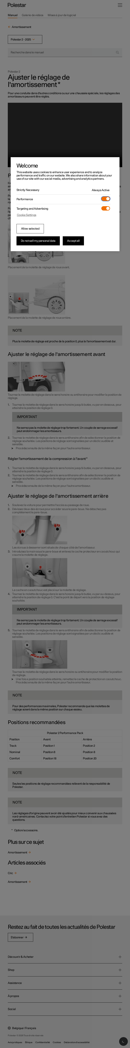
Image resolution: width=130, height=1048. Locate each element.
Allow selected (30, 228)
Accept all (73, 240)
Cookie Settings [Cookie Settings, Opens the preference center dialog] (26, 215)
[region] (65, 204)
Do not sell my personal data (38, 240)
